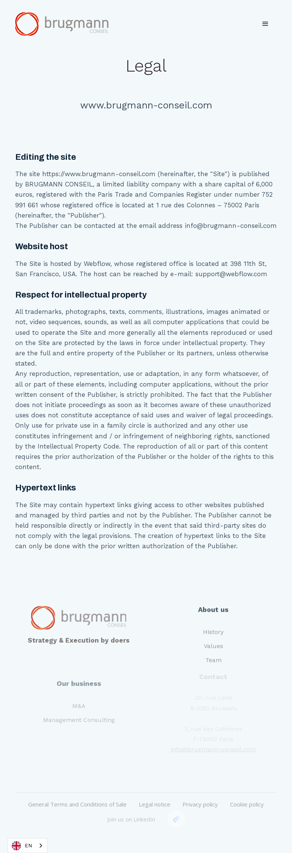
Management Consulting (79, 712)
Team (213, 653)
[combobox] (28, 845)
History (213, 625)
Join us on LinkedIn (131, 807)
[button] (265, 24)
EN (22, 845)
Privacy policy (200, 794)
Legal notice (154, 794)
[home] (62, 24)
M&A (79, 698)
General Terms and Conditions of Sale (77, 794)
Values (213, 639)
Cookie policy (247, 794)
